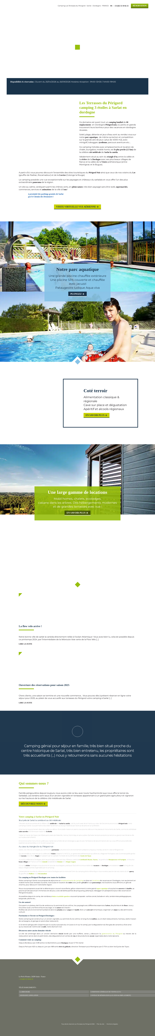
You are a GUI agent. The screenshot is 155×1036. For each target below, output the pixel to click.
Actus (104, 11)
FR (111, 6)
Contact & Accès (137, 11)
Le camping (58, 11)
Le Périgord (118, 11)
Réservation (140, 6)
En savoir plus (95, 415)
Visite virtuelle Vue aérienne (76, 206)
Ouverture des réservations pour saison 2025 (44, 685)
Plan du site (100, 1024)
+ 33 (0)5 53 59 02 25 (26, 979)
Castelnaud (83, 859)
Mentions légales (112, 1024)
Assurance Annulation (29, 995)
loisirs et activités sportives (61, 896)
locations (96, 880)
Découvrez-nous (32, 803)
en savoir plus (76, 512)
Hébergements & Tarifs (83, 11)
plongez (76, 294)
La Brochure (25, 992)
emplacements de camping (72, 880)
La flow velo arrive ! (30, 626)
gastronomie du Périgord (112, 934)
